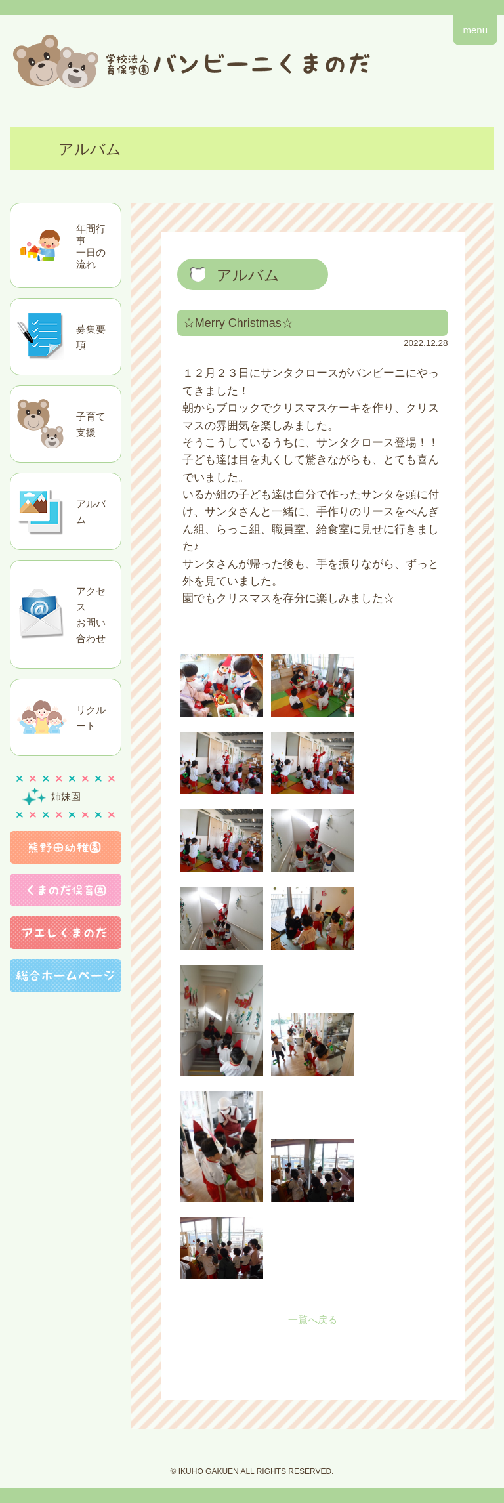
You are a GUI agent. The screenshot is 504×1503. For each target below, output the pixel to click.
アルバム (91, 511)
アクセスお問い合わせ (91, 614)
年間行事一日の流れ (91, 246)
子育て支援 (91, 424)
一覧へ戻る (312, 1319)
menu (475, 29)
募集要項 (91, 337)
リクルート (91, 717)
